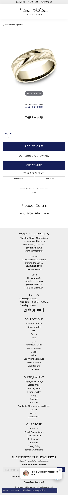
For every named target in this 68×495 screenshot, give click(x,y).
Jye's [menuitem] (34, 341)
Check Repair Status (34, 432)
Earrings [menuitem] (34, 399)
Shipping (18, 179)
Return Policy (17, 476)
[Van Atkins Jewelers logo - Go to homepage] (34, 11)
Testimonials (34, 439)
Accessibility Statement (34, 482)
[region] (34, 65)
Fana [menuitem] (34, 337)
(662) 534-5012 (34, 107)
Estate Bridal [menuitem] (34, 384)
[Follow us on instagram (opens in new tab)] (25, 310)
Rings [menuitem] (34, 395)
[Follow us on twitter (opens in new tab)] (34, 310)
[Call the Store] (34, 247)
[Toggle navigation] (4, 14)
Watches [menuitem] (34, 413)
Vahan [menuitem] (34, 355)
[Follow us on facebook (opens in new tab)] (43, 310)
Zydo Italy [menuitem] (34, 369)
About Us (34, 428)
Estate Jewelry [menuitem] (34, 392)
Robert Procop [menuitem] (34, 348)
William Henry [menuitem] (34, 362)
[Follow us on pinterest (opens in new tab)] (29, 310)
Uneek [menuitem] (34, 351)
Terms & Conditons (34, 449)
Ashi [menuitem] (34, 330)
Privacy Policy (34, 446)
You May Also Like (34, 213)
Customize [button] (34, 165)
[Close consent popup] (55, 490)
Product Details (34, 206)
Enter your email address (34, 464)
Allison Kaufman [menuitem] (34, 323)
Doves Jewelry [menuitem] (34, 327)
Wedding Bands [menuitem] (34, 388)
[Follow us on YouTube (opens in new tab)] (39, 310)
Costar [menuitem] (34, 334)
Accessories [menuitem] (34, 416)
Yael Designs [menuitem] (34, 366)
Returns (50, 179)
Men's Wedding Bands (14, 24)
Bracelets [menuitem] (34, 402)
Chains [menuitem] (34, 409)
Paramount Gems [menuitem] (34, 344)
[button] (20, 2)
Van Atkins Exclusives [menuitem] (34, 358)
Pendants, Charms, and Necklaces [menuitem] (34, 406)
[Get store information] (34, 251)
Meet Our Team (34, 435)
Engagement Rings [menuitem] (34, 381)
